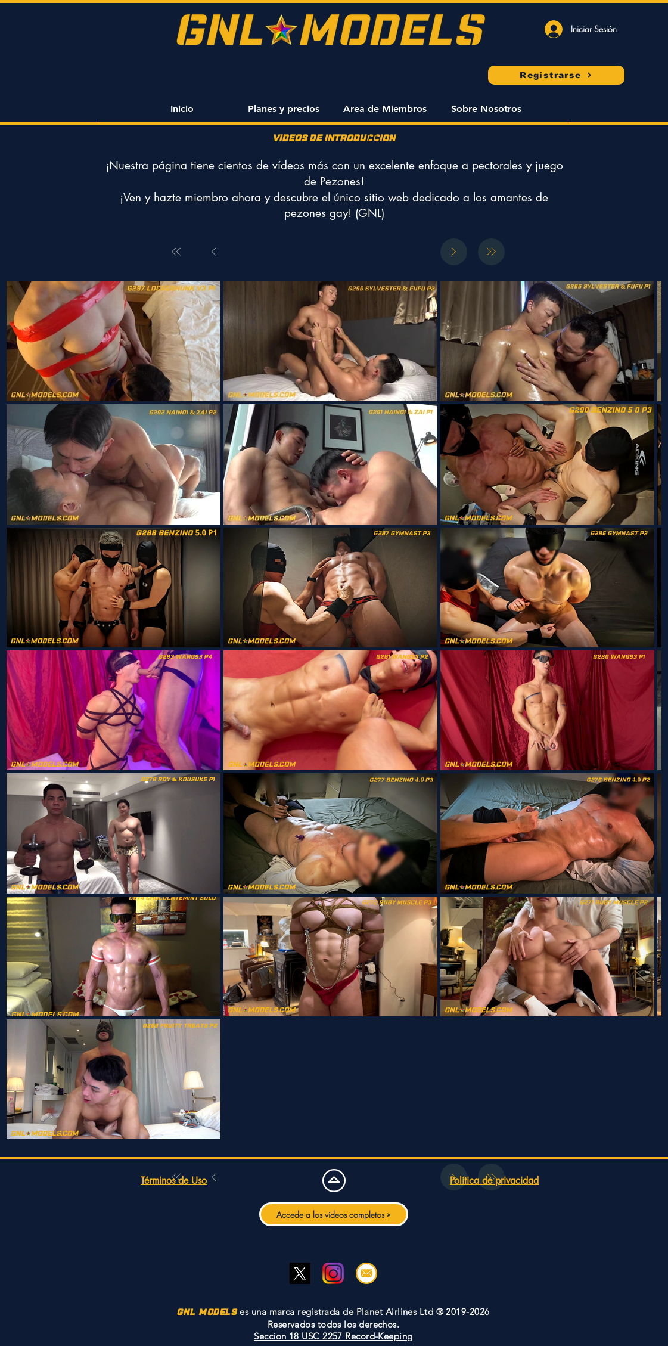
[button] (182, 113)
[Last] (491, 251)
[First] (176, 251)
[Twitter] (299, 1273)
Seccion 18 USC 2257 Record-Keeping (333, 1336)
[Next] (453, 251)
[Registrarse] (556, 75)
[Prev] (214, 251)
